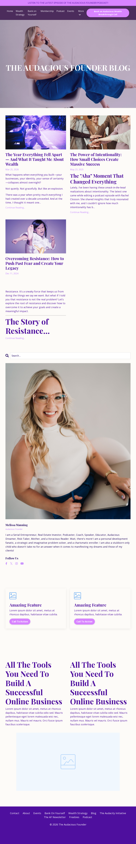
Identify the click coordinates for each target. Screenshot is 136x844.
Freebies (74, 830)
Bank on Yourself (32, 13)
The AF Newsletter (55, 830)
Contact (14, 826)
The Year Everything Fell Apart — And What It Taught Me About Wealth (33, 161)
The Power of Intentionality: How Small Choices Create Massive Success (99, 164)
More (81, 13)
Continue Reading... (15, 211)
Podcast (60, 11)
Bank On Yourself (55, 826)
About (26, 826)
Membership (47, 11)
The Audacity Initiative (113, 826)
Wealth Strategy (20, 13)
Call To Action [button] (20, 634)
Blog (93, 826)
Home (10, 11)
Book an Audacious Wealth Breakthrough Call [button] (108, 13)
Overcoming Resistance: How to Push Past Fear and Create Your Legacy (35, 274)
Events (70, 11)
